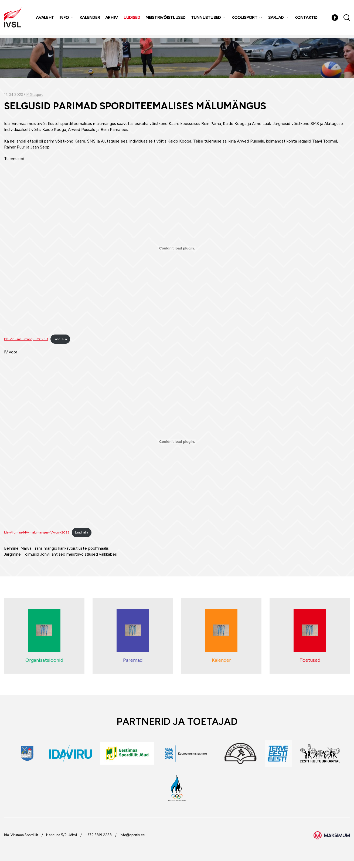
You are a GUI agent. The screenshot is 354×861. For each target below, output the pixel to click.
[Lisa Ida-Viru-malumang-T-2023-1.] (177, 248)
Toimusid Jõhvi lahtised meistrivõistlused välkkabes (70, 554)
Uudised (132, 18)
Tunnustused (207, 18)
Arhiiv (112, 18)
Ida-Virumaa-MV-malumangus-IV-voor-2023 (36, 532)
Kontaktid (306, 18)
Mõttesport (34, 95)
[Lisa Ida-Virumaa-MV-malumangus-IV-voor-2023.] (177, 442)
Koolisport (245, 18)
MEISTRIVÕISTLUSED (166, 18)
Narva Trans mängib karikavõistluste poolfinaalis (65, 548)
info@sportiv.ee (132, 835)
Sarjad (276, 18)
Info (64, 18)
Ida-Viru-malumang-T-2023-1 (26, 339)
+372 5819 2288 (98, 835)
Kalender (90, 18)
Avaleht (45, 18)
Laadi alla (60, 339)
